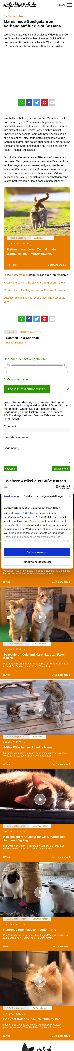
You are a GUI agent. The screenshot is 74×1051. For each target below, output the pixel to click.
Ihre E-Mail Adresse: (16, 437)
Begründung (11, 448)
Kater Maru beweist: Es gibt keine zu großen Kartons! (35, 282)
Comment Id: (12, 426)
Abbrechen (10, 468)
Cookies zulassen (37, 552)
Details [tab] (28, 496)
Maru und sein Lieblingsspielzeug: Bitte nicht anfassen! (36, 290)
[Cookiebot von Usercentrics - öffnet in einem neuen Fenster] (55, 487)
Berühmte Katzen (14, 16)
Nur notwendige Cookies (37, 561)
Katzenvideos (20, 275)
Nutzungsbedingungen (18, 405)
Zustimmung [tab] (11, 496)
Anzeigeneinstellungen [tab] (50, 496)
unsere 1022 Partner (26, 513)
